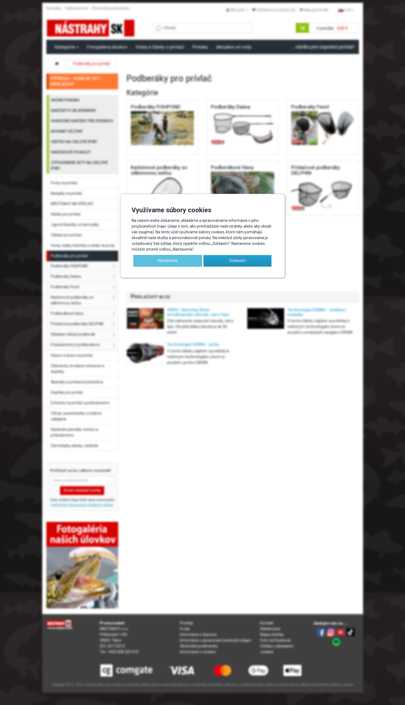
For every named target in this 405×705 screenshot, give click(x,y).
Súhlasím (237, 260)
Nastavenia (168, 260)
